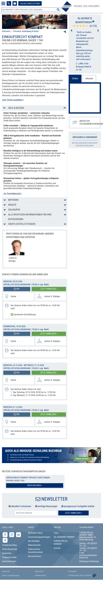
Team (56, 533)
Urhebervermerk (40, 575)
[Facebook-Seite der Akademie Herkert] (5, 534)
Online (75, 78)
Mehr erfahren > (34, 485)
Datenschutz (39, 571)
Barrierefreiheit (34, 556)
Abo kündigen (34, 541)
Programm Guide (9, 557)
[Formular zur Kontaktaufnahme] (14, 3)
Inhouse (89, 78)
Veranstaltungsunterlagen (39, 537)
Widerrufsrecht (34, 545)
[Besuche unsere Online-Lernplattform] (30, 3)
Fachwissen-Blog (9, 545)
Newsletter (7, 553)
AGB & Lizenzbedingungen (10, 575)
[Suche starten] (58, 9)
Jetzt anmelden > (48, 289)
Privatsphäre (72, 571)
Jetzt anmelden (85, 107)
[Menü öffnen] (3, 3)
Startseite (6, 31)
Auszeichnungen (9, 561)
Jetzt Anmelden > (73, 513)
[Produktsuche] (30, 9)
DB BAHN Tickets (35, 533)
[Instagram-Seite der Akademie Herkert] (12, 534)
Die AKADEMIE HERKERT (64, 537)
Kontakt (57, 548)
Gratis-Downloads (9, 549)
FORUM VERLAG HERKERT (61, 542)
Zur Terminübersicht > (12, 193)
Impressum (6, 571)
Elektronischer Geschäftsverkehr (35, 550)
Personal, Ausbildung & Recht (26, 31)
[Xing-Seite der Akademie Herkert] (5, 540)
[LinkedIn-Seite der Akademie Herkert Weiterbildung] (18, 534)
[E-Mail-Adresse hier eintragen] (35, 513)
